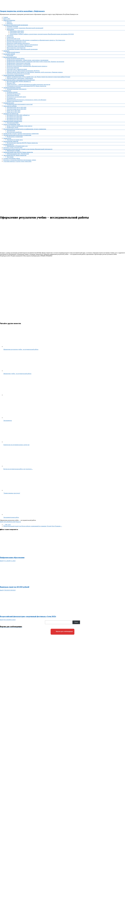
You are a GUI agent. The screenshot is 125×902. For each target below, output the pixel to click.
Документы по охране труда (15, 139)
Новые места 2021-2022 (13, 112)
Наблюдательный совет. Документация (18, 153)
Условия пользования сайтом (11, 158)
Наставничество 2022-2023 (14, 119)
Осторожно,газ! (11, 98)
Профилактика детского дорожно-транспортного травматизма (21, 133)
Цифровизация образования (12, 557)
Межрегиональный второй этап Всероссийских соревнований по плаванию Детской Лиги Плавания (32, 526)
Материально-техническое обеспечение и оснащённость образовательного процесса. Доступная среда (36, 40)
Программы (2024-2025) (17, 31)
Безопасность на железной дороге (16, 96)
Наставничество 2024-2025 (14, 116)
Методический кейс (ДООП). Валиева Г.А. (19, 81)
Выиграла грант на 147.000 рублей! (14, 587)
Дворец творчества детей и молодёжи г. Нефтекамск (22, 11)
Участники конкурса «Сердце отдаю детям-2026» (17, 161)
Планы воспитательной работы (15, 58)
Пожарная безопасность (13, 93)
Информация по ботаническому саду (17, 146)
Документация (11, 130)
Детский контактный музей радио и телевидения (17, 135)
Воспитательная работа (10, 57)
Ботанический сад (8, 144)
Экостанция (10, 157)
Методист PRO (11, 83)
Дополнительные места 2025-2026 (16, 107)
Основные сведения (12, 26)
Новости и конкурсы (9, 20)
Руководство (10, 37)
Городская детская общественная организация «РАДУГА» (23, 70)
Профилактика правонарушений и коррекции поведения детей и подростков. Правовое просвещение (35, 61)
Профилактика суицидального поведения (18, 63)
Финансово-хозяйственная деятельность (18, 43)
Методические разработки (14, 132)
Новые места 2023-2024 (13, 110)
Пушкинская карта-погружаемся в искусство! (20, 104)
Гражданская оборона (13, 95)
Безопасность (7, 90)
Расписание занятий (9, 54)
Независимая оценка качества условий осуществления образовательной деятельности (27, 149)
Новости (9, 22)
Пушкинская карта (8, 103)
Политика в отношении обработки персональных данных (19, 160)
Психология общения (13, 67)
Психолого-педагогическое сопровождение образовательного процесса (27, 66)
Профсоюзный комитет (13, 52)
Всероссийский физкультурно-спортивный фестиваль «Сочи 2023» (28, 616)
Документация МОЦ (12, 123)
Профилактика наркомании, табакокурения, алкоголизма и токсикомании (27, 60)
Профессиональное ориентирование (13, 75)
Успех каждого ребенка (10, 106)
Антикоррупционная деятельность (16, 89)
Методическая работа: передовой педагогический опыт (19, 80)
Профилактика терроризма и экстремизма (18, 64)
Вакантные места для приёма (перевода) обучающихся (22, 44)
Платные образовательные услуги (16, 41)
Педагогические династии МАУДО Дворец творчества (22, 143)
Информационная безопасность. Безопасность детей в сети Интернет (26, 99)
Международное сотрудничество (16, 47)
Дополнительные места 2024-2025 (16, 109)
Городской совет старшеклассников (17, 69)
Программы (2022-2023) (17, 32)
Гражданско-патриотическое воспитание (18, 73)
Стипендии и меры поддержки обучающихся (19, 46)
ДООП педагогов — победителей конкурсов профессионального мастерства (28, 84)
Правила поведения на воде (14, 101)
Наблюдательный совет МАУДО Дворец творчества (18, 152)
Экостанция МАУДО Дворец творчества (14, 155)
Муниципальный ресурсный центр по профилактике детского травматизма (24, 129)
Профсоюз (6, 50)
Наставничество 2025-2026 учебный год (18, 115)
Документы (10, 35)
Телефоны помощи (12, 92)
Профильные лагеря (12, 127)
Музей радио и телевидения (15, 136)
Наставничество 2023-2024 (14, 118)
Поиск (76, 622)
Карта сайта (6, 18)
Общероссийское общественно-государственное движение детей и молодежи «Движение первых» (35, 72)
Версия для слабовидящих (62, 631)
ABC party (7, 524)
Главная (5, 17)
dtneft (1, 521)
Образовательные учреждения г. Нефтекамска (20, 78)
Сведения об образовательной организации (15, 25)
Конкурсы (9, 23)
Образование (10, 29)
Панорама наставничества (10, 113)
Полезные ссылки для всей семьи (12, 147)
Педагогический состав (13, 38)
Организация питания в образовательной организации (22, 49)
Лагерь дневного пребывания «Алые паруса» (19, 126)
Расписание (10, 55)
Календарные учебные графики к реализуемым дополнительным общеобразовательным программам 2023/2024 (42, 34)
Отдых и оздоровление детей (11, 124)
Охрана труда (7, 138)
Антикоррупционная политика (12, 87)
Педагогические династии (10, 141)
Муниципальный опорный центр (12, 121)
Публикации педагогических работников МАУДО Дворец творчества (26, 86)
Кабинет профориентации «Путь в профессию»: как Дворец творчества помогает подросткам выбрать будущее (38, 77)
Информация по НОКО (13, 150)
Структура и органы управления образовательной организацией (25, 28)
